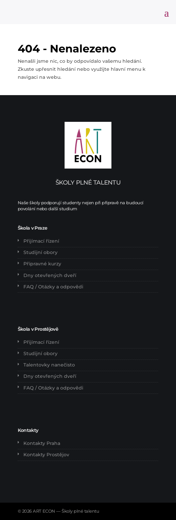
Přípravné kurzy (42, 264)
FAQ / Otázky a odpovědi (53, 287)
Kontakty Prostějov (46, 455)
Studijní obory (40, 252)
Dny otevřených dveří (49, 275)
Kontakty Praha (41, 443)
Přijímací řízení (41, 241)
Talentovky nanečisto (49, 365)
